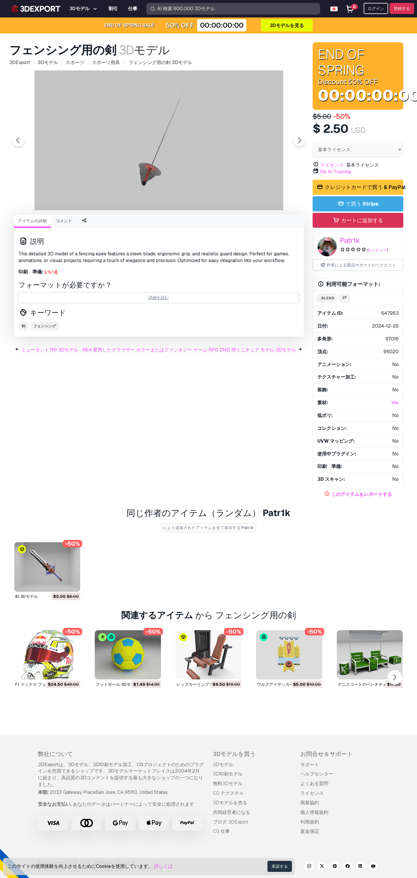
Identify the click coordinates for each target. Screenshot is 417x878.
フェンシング (44, 358)
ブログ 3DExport (230, 822)
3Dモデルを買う (234, 754)
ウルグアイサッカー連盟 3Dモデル (288, 684)
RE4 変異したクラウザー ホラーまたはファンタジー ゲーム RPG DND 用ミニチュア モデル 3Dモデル (189, 382)
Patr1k (350, 240)
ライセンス (312, 793)
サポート (309, 765)
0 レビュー (377, 250)
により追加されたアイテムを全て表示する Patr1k (208, 527)
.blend (327, 298)
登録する (402, 8)
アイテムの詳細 (32, 252)
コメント (64, 252)
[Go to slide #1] (84, 226)
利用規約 (309, 822)
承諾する (279, 866)
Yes (395, 403)
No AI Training (335, 172)
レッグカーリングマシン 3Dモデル (208, 684)
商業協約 (309, 803)
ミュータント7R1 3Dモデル (49, 382)
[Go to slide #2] (121, 226)
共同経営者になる (231, 812)
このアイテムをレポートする (361, 494)
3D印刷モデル (228, 774)
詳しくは (163, 866)
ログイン (376, 8)
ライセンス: (332, 165)
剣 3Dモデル (26, 596)
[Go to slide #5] (233, 226)
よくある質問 (314, 783)
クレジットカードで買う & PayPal (360, 187)
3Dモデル (223, 765)
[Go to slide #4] (196, 226)
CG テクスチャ (228, 793)
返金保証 (309, 831)
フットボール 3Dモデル (117, 684)
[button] (395, 677)
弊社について (55, 754)
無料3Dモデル (228, 783)
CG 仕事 (221, 831)
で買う (358, 204)
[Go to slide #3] (158, 226)
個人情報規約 (314, 812)
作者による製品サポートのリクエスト (358, 265)
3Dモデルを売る (230, 803)
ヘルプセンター (316, 774)
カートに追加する (358, 220)
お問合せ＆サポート (326, 754)
